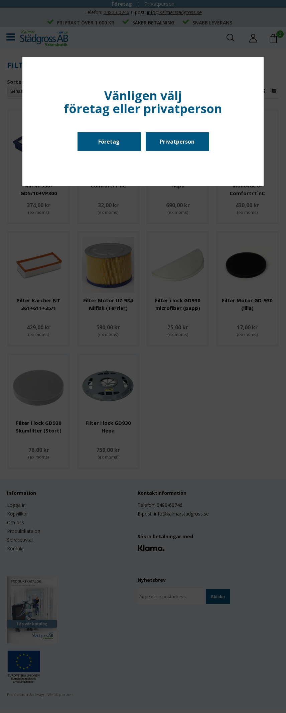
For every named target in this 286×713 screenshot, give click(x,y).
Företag (109, 141)
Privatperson (177, 141)
